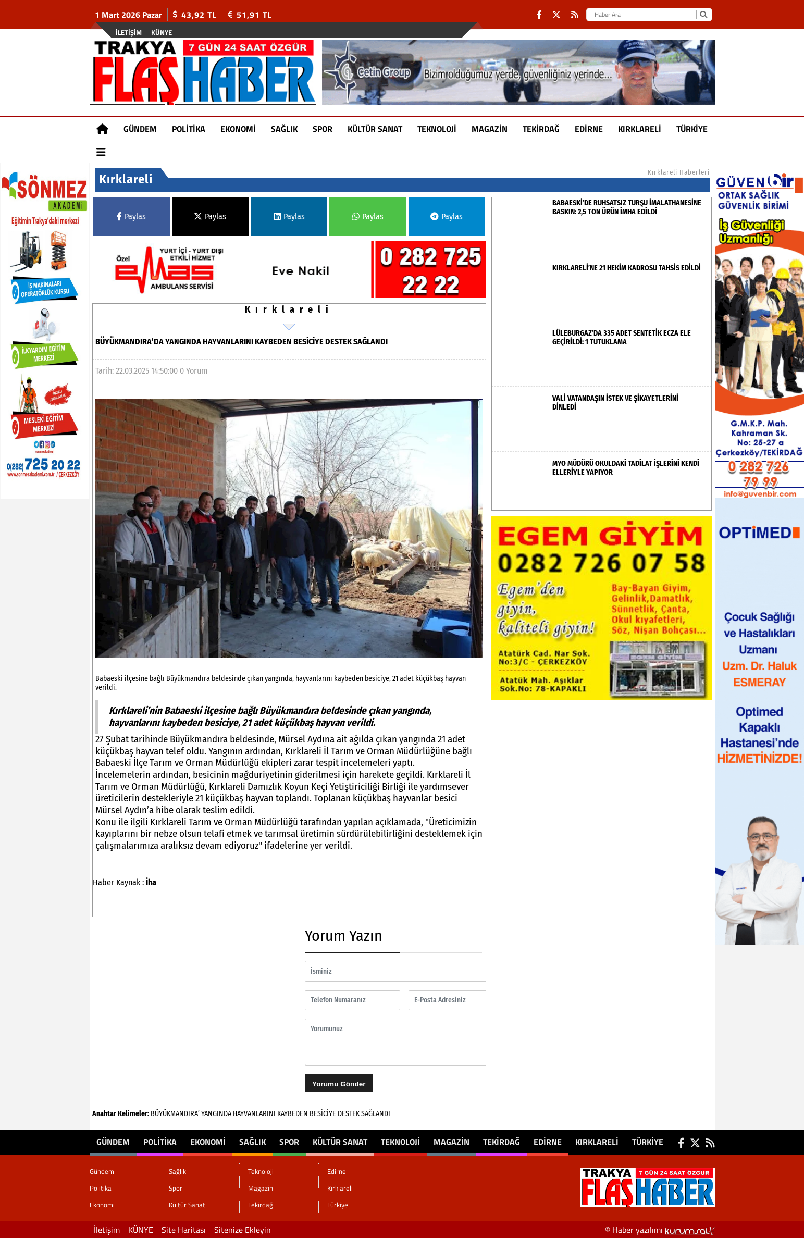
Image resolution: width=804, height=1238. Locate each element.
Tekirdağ (541, 128)
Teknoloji (436, 128)
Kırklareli (639, 128)
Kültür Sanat (375, 128)
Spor (322, 128)
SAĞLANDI (375, 1113)
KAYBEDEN (292, 1113)
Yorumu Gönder (338, 1084)
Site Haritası (184, 1229)
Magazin (490, 128)
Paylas (131, 216)
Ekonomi (238, 128)
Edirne (589, 128)
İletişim (129, 32)
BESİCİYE (323, 1113)
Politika (188, 128)
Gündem (140, 128)
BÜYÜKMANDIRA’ (175, 1113)
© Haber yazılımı (660, 1229)
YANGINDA (216, 1113)
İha (151, 882)
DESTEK (349, 1113)
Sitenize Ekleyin (242, 1229)
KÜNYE (161, 32)
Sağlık (284, 128)
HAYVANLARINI (254, 1113)
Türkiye (692, 128)
